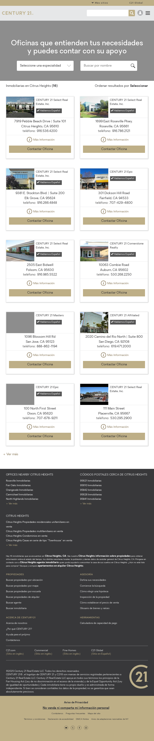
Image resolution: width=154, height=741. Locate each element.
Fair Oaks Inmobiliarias (18, 485)
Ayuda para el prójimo (18, 635)
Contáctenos (13, 640)
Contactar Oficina (40, 149)
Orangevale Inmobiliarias (19, 490)
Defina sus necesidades (93, 580)
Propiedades (15, 574)
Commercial (48, 652)
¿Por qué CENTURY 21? (19, 629)
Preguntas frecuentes (75, 714)
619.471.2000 (121, 346)
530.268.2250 (121, 274)
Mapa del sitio (94, 714)
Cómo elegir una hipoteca (94, 591)
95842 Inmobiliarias (91, 490)
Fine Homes (77, 652)
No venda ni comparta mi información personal (76, 708)
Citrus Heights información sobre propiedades (104, 556)
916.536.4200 (47, 131)
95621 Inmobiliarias (90, 481)
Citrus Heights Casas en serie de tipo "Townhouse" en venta (39, 540)
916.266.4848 (47, 203)
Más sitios (100, 2)
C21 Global (136, 2)
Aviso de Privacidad (76, 702)
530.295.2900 (121, 418)
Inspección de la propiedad (94, 597)
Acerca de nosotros (16, 623)
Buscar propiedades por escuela (23, 591)
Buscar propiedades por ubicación (24, 580)
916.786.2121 (121, 131)
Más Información (40, 140)
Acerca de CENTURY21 (20, 617)
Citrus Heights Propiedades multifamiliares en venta (34, 531)
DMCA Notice (82, 719)
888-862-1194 (47, 346)
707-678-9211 (47, 418)
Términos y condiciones (34, 719)
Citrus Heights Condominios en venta (26, 536)
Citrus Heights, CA (55, 556)
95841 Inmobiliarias (90, 499)
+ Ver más (10, 454)
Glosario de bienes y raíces (94, 608)
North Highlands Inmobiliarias (22, 499)
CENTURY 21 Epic (121, 171)
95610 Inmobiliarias (91, 485)
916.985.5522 (47, 274)
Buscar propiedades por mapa (22, 586)
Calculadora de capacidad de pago (98, 623)
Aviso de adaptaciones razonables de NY (109, 719)
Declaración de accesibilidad (60, 719)
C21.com (20, 652)
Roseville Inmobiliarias (18, 481)
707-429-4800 (121, 203)
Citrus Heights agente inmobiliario (39, 562)
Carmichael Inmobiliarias (19, 495)
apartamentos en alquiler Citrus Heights (60, 566)
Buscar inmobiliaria (16, 608)
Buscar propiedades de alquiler (23, 597)
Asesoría (86, 574)
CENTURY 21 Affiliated (124, 315)
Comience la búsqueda (92, 586)
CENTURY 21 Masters (50, 315)
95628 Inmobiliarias (91, 495)
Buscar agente (13, 603)
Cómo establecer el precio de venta (99, 603)
